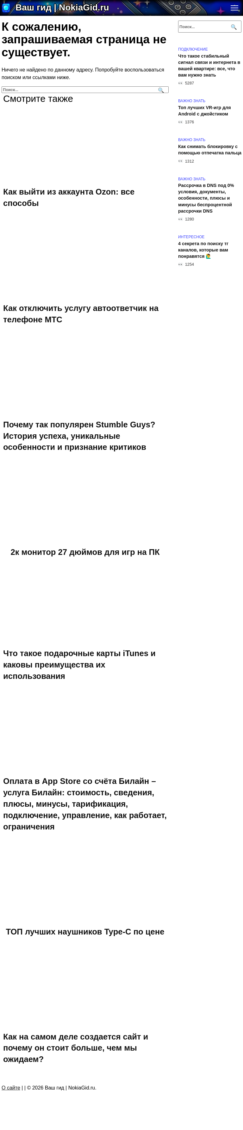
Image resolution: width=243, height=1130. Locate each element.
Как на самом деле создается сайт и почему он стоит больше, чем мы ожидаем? (75, 1048)
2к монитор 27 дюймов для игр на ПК (84, 552)
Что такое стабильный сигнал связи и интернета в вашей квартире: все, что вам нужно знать (209, 65)
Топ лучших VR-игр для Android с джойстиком (204, 110)
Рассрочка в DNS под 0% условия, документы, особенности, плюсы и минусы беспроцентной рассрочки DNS (206, 198)
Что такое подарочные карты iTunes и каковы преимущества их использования (79, 664)
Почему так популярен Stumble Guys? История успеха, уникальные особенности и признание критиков (79, 435)
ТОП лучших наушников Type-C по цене (85, 931)
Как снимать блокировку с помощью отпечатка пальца (209, 149)
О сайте (11, 1087)
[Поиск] (160, 89)
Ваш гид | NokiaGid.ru (62, 7)
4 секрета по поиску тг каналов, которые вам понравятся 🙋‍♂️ (203, 250)
